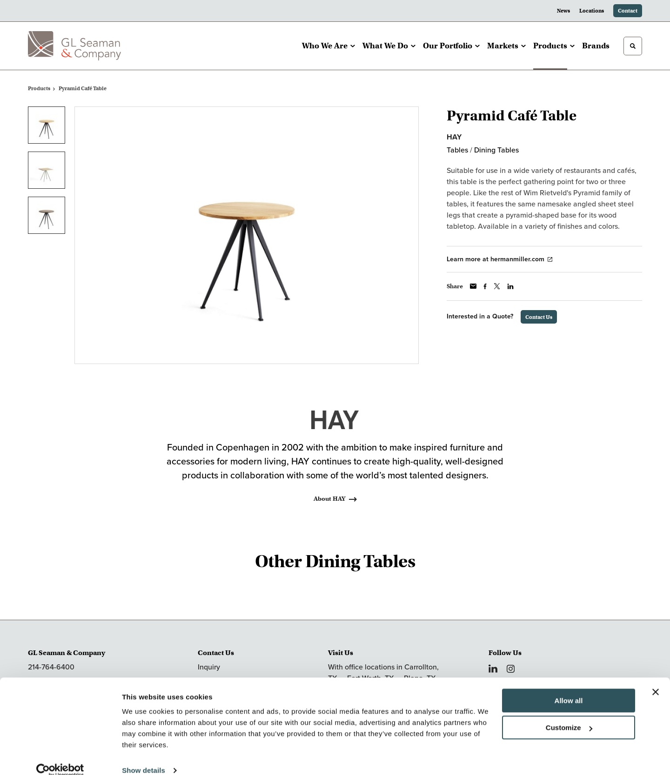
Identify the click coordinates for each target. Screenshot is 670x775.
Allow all (569, 687)
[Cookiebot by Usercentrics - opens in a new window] (60, 757)
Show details (143, 757)
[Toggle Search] (632, 46)
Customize (569, 714)
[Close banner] (655, 678)
